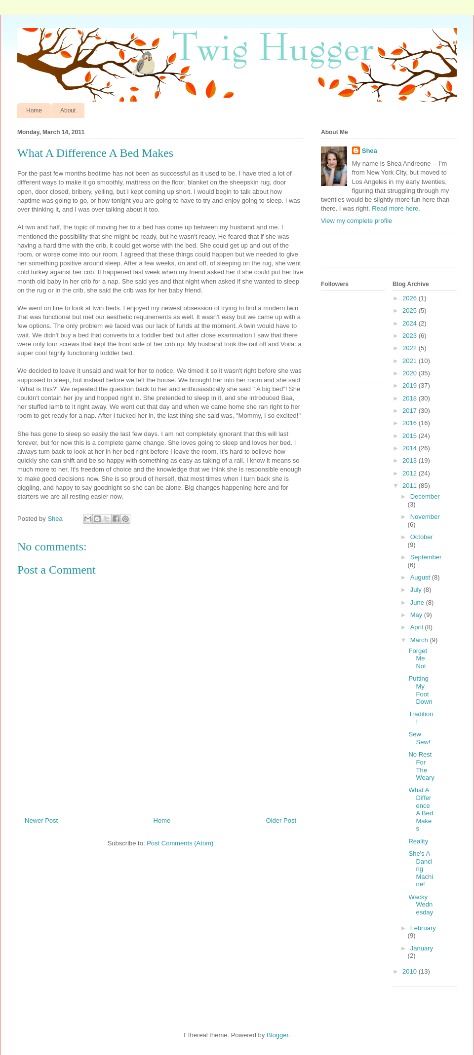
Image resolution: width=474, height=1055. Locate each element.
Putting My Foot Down (420, 690)
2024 (410, 323)
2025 (410, 310)
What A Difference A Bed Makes (420, 809)
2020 (410, 373)
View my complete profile (356, 220)
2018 (410, 398)
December (425, 496)
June (418, 602)
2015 (410, 435)
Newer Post (41, 820)
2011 (410, 485)
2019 (410, 385)
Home (34, 110)
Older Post (281, 820)
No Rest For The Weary (421, 766)
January (421, 948)
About (68, 110)
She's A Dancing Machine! (420, 869)
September (426, 557)
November (425, 516)
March (420, 640)
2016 (410, 423)
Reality (418, 841)
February (423, 928)
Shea (369, 150)
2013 (410, 460)
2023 (410, 335)
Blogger (277, 1035)
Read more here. (396, 208)
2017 (410, 410)
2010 (410, 971)
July (417, 589)
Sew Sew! (419, 738)
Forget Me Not (417, 658)
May (417, 614)
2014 (410, 448)
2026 (410, 298)
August (421, 577)
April (417, 627)
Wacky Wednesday (420, 904)
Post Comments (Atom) (180, 843)
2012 (410, 473)
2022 (410, 348)
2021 (410, 360)
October (421, 537)
